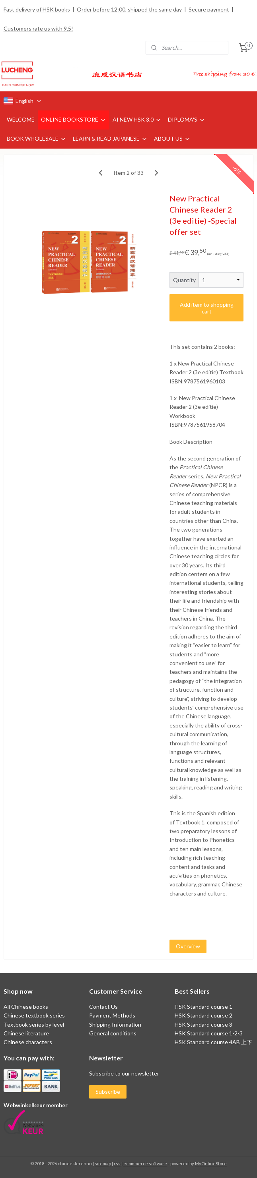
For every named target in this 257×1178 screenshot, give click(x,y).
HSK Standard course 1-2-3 (209, 1033)
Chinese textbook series (34, 1015)
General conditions (112, 1033)
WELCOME (21, 119)
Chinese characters (28, 1042)
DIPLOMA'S (186, 119)
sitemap (103, 1163)
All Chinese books (26, 1006)
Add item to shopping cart (207, 307)
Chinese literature (26, 1033)
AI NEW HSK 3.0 (137, 119)
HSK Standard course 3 (203, 1024)
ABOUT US (172, 138)
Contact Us (103, 1006)
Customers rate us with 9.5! (38, 28)
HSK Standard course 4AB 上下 (213, 1042)
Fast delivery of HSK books (37, 9)
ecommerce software (145, 1163)
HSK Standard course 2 (204, 1015)
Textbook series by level (34, 1024)
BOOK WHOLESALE (36, 138)
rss (117, 1163)
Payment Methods (112, 1015)
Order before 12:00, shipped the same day (129, 9)
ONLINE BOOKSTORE (73, 119)
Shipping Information (115, 1024)
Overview (188, 946)
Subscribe (107, 1091)
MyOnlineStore (211, 1163)
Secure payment (209, 9)
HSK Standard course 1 (204, 1006)
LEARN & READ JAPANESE (110, 138)
